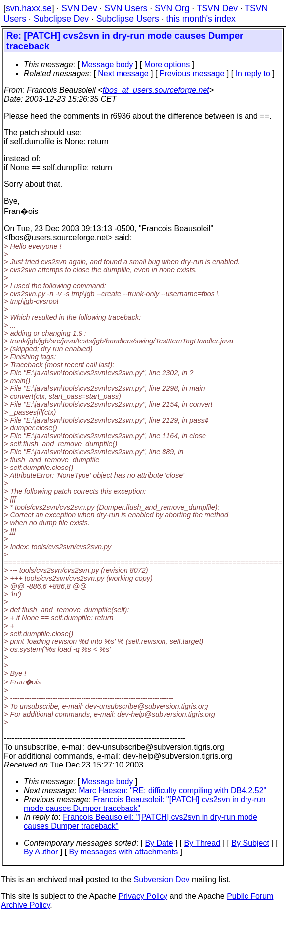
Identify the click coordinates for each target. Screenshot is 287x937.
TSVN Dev (217, 8)
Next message (123, 73)
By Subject (250, 843)
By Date (159, 843)
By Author (41, 852)
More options (167, 64)
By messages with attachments (123, 852)
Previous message (192, 73)
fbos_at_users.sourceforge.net (156, 90)
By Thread (202, 843)
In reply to (253, 73)
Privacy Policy (142, 896)
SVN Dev (79, 8)
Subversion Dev (162, 879)
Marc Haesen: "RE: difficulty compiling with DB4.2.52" (172, 790)
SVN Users (125, 8)
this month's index (201, 19)
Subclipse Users (127, 19)
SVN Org (172, 8)
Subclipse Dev (61, 19)
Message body (107, 64)
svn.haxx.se (29, 8)
